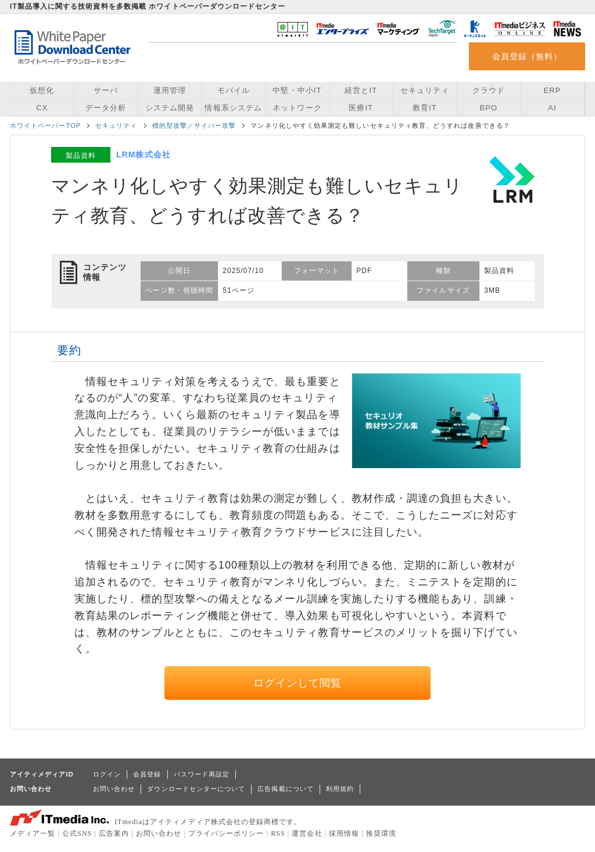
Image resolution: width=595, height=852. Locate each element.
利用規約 (340, 788)
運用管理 (169, 90)
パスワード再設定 (202, 774)
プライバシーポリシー (226, 833)
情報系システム (233, 107)
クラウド (488, 90)
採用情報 (344, 833)
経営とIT (361, 90)
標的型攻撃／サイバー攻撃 (194, 125)
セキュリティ (424, 90)
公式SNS (77, 833)
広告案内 (114, 833)
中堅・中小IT (297, 90)
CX (42, 107)
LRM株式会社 (143, 154)
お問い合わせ (114, 788)
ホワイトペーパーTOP (45, 125)
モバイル (233, 90)
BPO (488, 107)
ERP (552, 90)
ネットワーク (297, 107)
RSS (278, 833)
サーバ (106, 90)
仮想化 (42, 90)
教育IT (425, 107)
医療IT (361, 107)
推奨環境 (381, 833)
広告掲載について (285, 788)
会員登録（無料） (527, 56)
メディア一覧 (32, 833)
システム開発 (169, 107)
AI (552, 107)
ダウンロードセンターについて (196, 788)
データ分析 (105, 107)
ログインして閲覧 (297, 683)
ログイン (107, 774)
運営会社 (307, 833)
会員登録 (147, 774)
